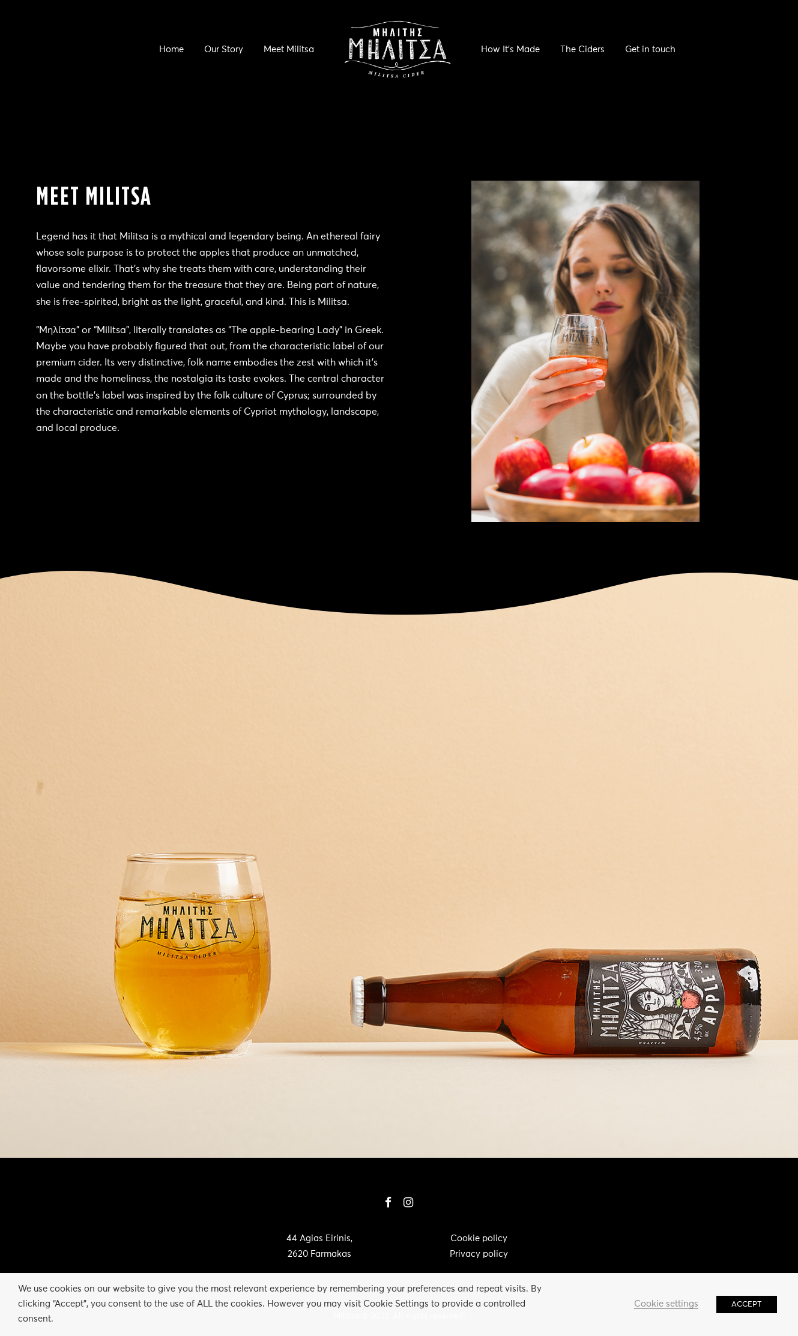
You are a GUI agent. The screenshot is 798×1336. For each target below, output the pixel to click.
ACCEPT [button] (746, 1304)
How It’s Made (510, 49)
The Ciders (582, 49)
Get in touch (650, 49)
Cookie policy (478, 1238)
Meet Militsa (289, 49)
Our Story (223, 49)
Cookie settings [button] (666, 1303)
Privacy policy (479, 1254)
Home (171, 49)
